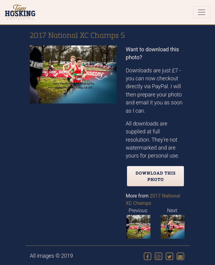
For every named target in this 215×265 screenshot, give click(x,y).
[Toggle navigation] (201, 12)
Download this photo (156, 176)
